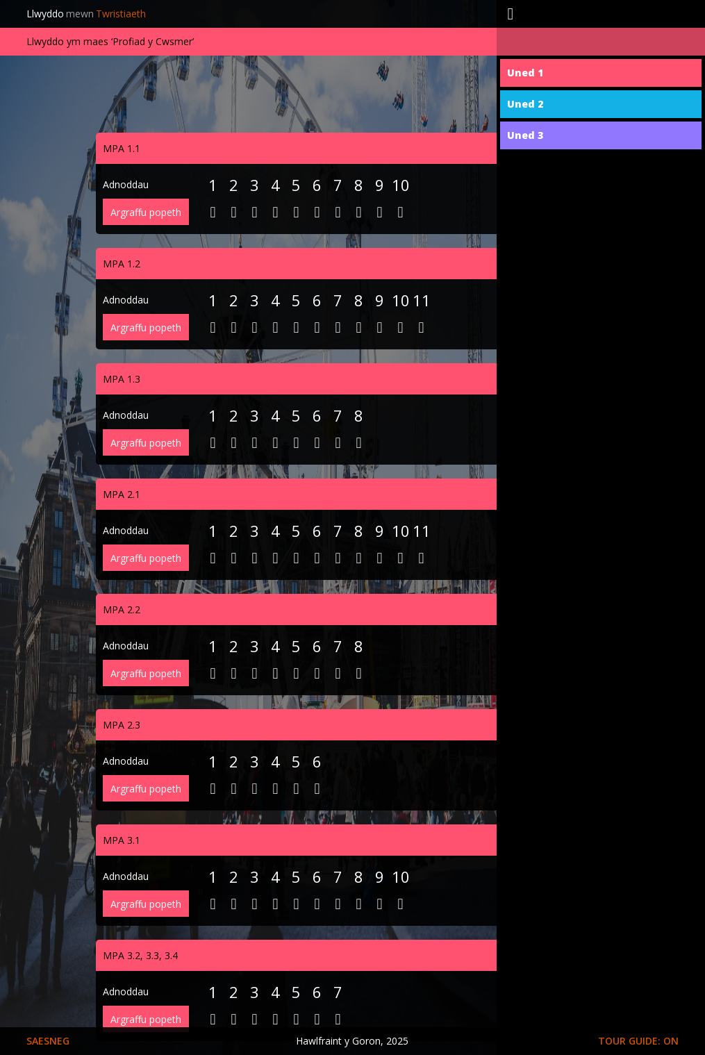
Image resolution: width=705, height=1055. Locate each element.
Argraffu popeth (145, 212)
